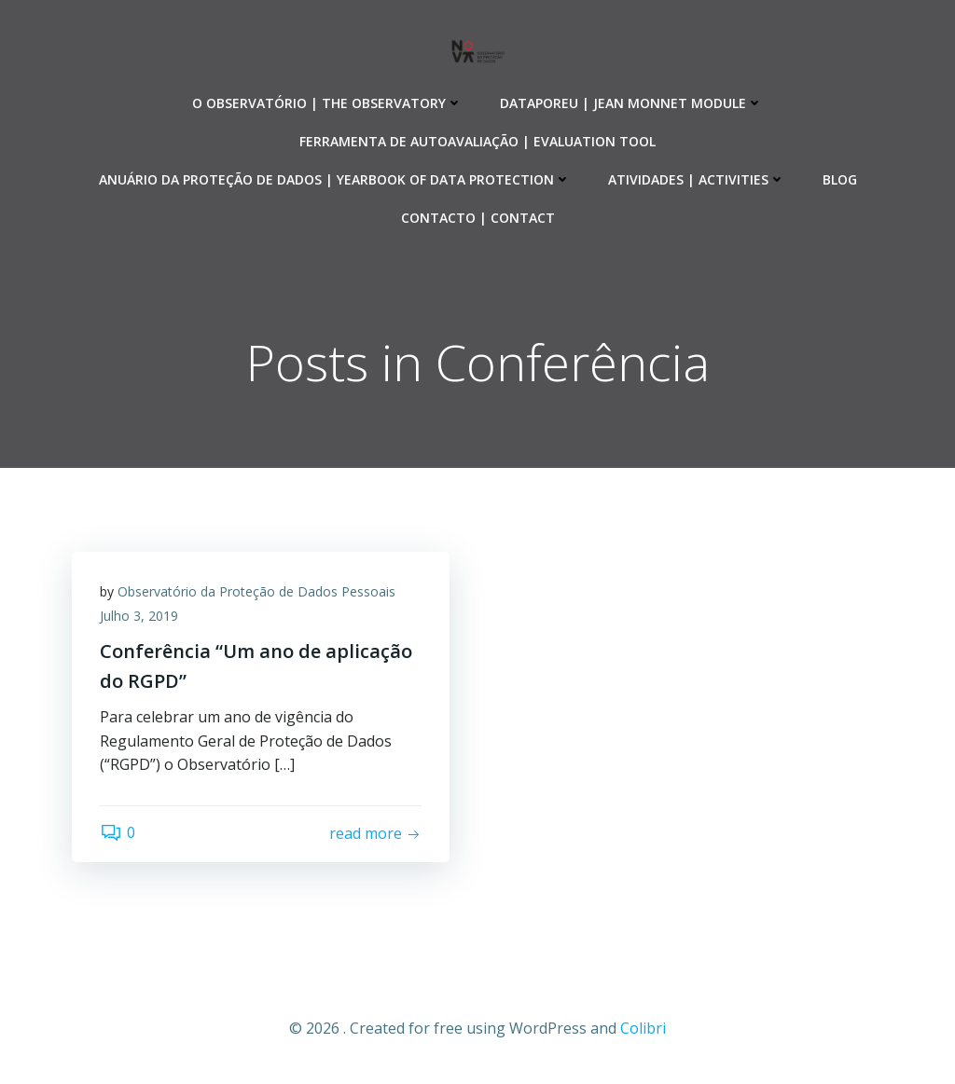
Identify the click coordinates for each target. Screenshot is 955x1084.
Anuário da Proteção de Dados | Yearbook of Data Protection (335, 179)
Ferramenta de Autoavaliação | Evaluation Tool (477, 141)
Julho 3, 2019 (139, 615)
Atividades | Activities (696, 179)
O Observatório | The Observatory (327, 103)
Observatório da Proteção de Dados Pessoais (256, 591)
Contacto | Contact (478, 217)
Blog (840, 179)
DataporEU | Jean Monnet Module (631, 103)
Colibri (643, 1028)
